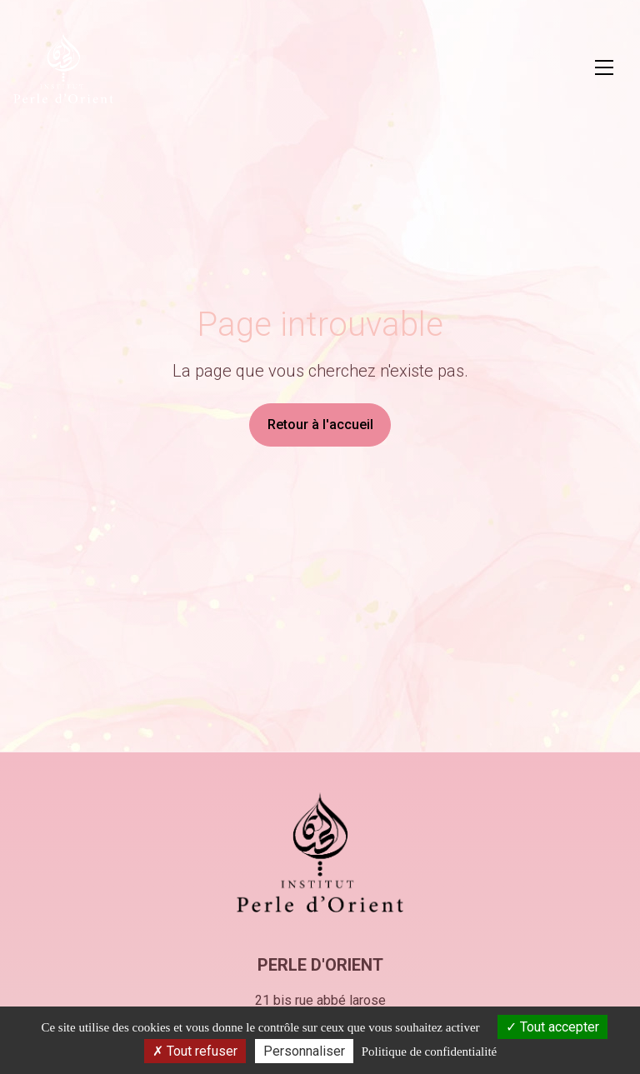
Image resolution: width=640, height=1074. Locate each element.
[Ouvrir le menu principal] (604, 67)
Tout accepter (552, 1027)
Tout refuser (195, 1051)
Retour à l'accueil (320, 424)
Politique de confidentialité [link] (429, 1051)
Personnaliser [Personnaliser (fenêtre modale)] (304, 1051)
